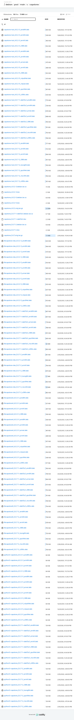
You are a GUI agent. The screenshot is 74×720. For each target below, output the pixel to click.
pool (16, 4)
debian (9, 4)
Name (6, 19)
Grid (68, 14)
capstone (34, 4)
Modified (61, 19)
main (22, 4)
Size (46, 19)
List (62, 14)
